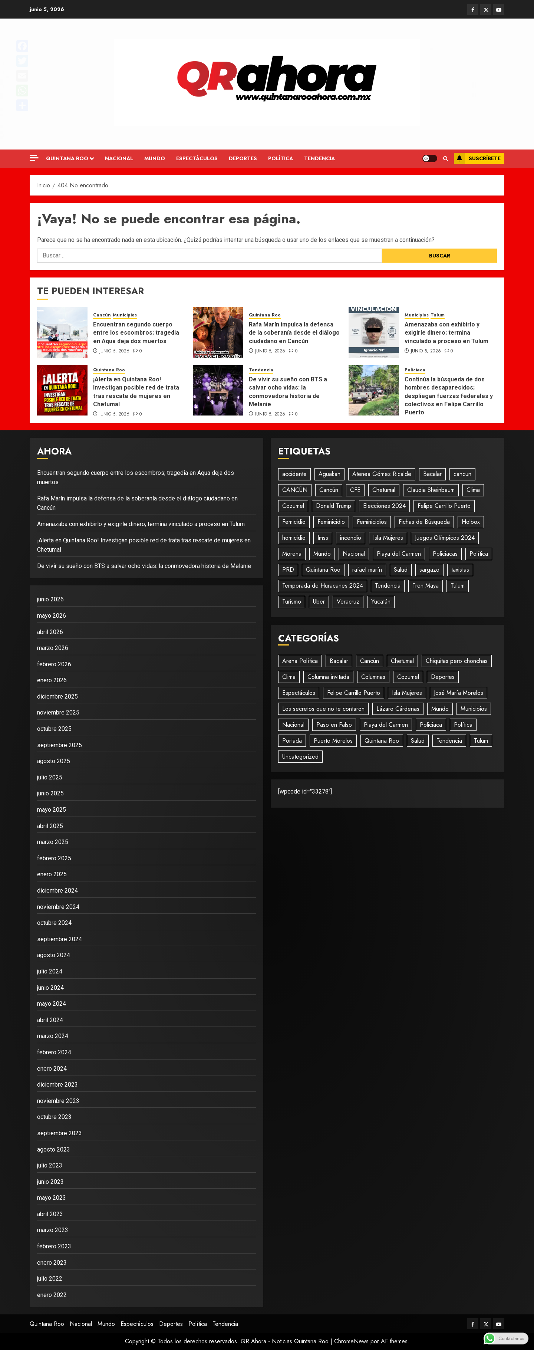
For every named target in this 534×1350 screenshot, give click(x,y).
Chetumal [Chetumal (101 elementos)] (383, 490)
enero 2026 (52, 680)
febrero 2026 (54, 664)
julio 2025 (49, 777)
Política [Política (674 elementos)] (463, 724)
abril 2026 (50, 631)
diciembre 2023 (57, 1084)
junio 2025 (50, 793)
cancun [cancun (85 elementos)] (462, 474)
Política (280, 158)
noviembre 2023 (58, 1100)
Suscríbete (477, 158)
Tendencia (319, 158)
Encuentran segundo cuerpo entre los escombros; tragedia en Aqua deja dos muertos (136, 333)
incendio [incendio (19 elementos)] (350, 537)
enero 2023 (52, 1262)
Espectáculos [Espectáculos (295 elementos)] (298, 693)
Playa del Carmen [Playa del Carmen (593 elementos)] (399, 553)
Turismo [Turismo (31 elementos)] (291, 601)
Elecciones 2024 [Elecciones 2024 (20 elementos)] (384, 506)
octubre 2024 (54, 922)
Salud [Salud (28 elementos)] (401, 569)
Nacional (119, 158)
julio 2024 (49, 971)
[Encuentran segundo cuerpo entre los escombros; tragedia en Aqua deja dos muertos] (62, 332)
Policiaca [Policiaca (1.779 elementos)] (431, 724)
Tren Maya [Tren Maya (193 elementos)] (425, 585)
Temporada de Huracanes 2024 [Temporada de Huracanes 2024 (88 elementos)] (322, 585)
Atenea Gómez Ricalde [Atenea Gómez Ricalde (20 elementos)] (381, 474)
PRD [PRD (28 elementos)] (288, 569)
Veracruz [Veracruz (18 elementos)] (348, 601)
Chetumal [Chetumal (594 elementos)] (402, 661)
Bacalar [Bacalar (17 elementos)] (432, 474)
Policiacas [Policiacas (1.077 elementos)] (445, 553)
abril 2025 (50, 826)
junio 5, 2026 (114, 351)
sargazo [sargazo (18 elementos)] (429, 569)
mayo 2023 (51, 1197)
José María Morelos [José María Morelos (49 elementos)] (458, 693)
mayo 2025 (51, 809)
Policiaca (415, 370)
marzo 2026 (52, 647)
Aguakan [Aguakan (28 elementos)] (329, 474)
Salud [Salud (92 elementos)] (418, 740)
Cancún (102, 315)
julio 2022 (49, 1278)
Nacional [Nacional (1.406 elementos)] (293, 724)
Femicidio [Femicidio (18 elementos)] (294, 522)
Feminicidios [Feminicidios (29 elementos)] (372, 522)
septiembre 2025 (59, 745)
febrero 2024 (54, 1052)
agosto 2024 (53, 955)
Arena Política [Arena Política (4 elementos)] (300, 661)
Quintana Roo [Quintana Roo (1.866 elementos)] (323, 569)
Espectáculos (197, 158)
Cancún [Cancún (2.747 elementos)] (369, 661)
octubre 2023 (54, 1116)
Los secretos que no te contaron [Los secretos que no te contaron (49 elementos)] (323, 708)
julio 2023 (49, 1165)
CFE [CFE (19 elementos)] (355, 490)
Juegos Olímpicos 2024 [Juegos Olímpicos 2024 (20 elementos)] (445, 537)
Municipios (125, 315)
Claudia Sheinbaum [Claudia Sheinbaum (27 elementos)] (431, 490)
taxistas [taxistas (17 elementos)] (460, 569)
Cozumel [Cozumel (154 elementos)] (408, 677)
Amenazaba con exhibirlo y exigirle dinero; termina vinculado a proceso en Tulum (446, 333)
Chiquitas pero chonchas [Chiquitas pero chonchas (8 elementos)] (457, 661)
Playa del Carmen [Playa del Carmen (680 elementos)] (386, 724)
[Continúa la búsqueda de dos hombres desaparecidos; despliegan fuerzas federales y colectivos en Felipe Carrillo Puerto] (374, 390)
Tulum (438, 315)
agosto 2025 (53, 761)
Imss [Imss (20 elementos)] (322, 537)
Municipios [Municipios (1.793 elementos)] (474, 708)
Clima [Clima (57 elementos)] (473, 490)
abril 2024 (50, 1020)
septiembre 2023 (59, 1133)
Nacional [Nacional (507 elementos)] (354, 553)
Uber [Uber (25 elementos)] (319, 601)
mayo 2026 (51, 615)
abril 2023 (50, 1214)
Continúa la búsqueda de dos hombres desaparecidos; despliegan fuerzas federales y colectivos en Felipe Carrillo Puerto (449, 396)
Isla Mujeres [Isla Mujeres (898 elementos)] (407, 693)
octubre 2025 (54, 728)
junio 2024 (50, 987)
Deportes (243, 158)
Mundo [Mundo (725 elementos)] (440, 708)
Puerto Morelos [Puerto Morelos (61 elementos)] (333, 740)
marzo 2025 (52, 841)
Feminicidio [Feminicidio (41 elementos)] (331, 522)
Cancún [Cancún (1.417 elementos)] (328, 490)
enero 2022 (52, 1294)
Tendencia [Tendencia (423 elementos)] (449, 740)
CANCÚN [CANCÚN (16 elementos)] (294, 490)
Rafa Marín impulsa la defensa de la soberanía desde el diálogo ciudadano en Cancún (294, 333)
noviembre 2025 (58, 712)
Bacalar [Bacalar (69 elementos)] (339, 661)
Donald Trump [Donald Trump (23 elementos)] (333, 506)
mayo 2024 (51, 1003)
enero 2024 (52, 1068)
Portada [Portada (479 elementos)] (292, 740)
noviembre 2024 (58, 906)
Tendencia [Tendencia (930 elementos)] (387, 585)
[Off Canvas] (34, 158)
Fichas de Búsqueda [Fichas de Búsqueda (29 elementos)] (424, 522)
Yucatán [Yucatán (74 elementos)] (380, 601)
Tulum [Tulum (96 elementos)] (458, 585)
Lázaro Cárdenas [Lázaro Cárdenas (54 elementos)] (397, 708)
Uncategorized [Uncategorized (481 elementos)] (300, 756)
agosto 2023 (53, 1149)
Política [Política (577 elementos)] (478, 553)
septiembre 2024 (59, 939)
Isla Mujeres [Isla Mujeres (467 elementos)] (388, 537)
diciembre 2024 (57, 890)
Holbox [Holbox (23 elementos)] (471, 522)
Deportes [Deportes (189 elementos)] (443, 677)
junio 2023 (50, 1181)
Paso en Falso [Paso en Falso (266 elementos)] (334, 724)
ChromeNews (351, 1341)
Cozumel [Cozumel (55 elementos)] (293, 506)
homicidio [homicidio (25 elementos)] (294, 537)
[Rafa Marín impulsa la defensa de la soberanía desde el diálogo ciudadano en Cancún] (218, 332)
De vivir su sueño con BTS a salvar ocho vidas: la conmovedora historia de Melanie (144, 565)
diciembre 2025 (57, 696)
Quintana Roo (67, 158)
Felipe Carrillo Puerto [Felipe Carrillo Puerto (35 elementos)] (444, 506)
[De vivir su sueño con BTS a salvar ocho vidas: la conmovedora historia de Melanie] (218, 390)
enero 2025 (52, 874)
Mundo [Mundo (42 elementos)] (322, 553)
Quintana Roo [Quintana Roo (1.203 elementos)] (382, 740)
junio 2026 (50, 599)
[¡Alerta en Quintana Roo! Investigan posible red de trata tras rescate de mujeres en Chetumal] (62, 390)
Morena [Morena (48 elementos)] (291, 553)
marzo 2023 (52, 1230)
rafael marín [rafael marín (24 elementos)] (367, 569)
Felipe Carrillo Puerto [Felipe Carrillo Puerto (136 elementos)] (353, 693)
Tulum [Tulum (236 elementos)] (481, 740)
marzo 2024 (52, 1035)
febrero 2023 (54, 1246)
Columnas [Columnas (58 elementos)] (373, 677)
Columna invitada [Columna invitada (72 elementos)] (328, 677)
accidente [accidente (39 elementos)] (294, 474)
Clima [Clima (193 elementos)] (289, 677)
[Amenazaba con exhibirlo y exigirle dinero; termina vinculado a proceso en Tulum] (374, 332)
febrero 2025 (54, 858)
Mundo (154, 158)
